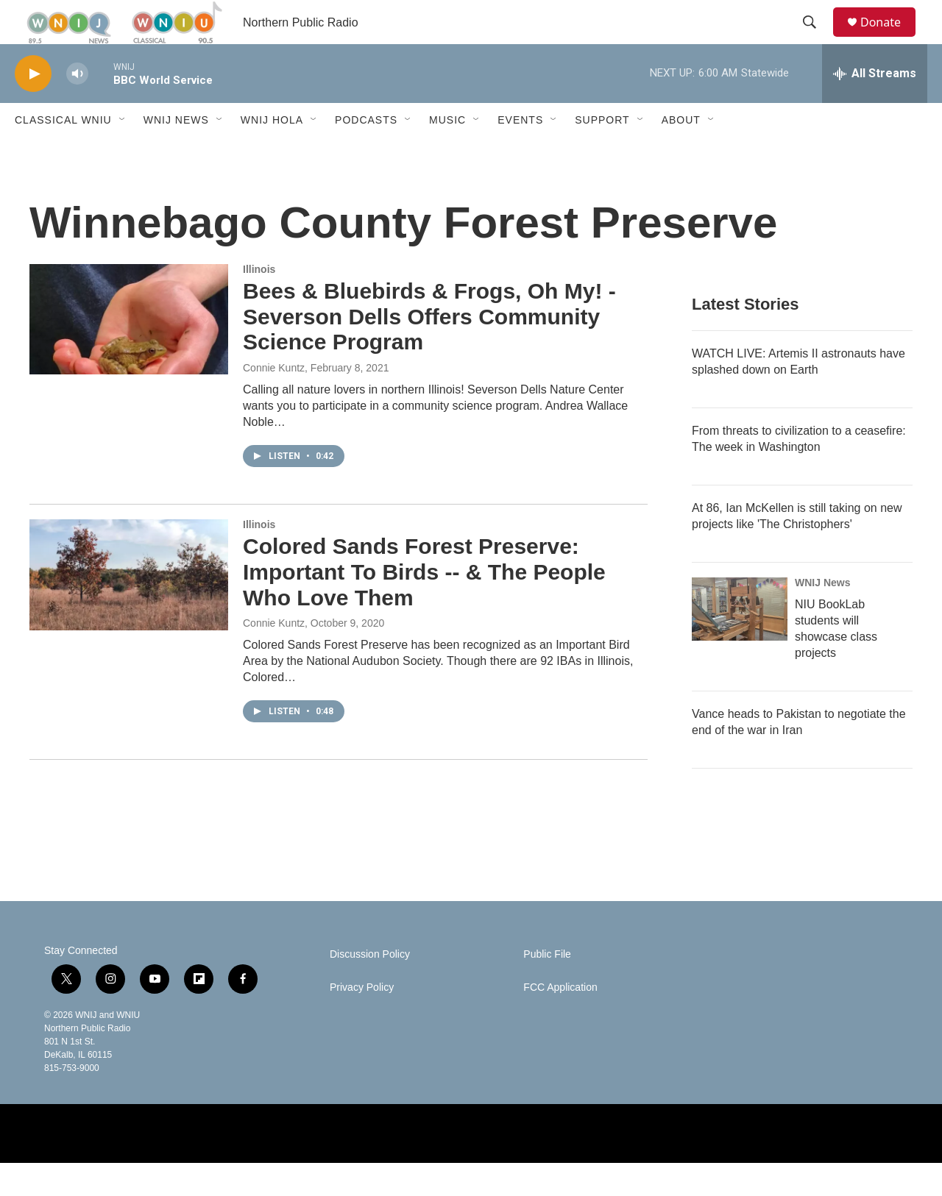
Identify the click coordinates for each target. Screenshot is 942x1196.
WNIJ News (176, 153)
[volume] (77, 107)
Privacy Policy (362, 1020)
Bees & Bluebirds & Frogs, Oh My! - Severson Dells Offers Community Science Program (429, 350)
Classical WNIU (63, 153)
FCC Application (560, 1020)
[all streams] (874, 106)
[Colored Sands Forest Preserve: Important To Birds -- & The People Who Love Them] (128, 607)
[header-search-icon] (816, 39)
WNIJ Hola (272, 153)
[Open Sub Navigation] (123, 153)
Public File (547, 987)
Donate (890, 38)
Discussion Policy (370, 987)
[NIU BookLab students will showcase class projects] (739, 642)
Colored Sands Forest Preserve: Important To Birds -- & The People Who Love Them (424, 605)
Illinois (259, 302)
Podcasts (366, 153)
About (681, 153)
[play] (33, 107)
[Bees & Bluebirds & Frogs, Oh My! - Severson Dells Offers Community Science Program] (128, 352)
